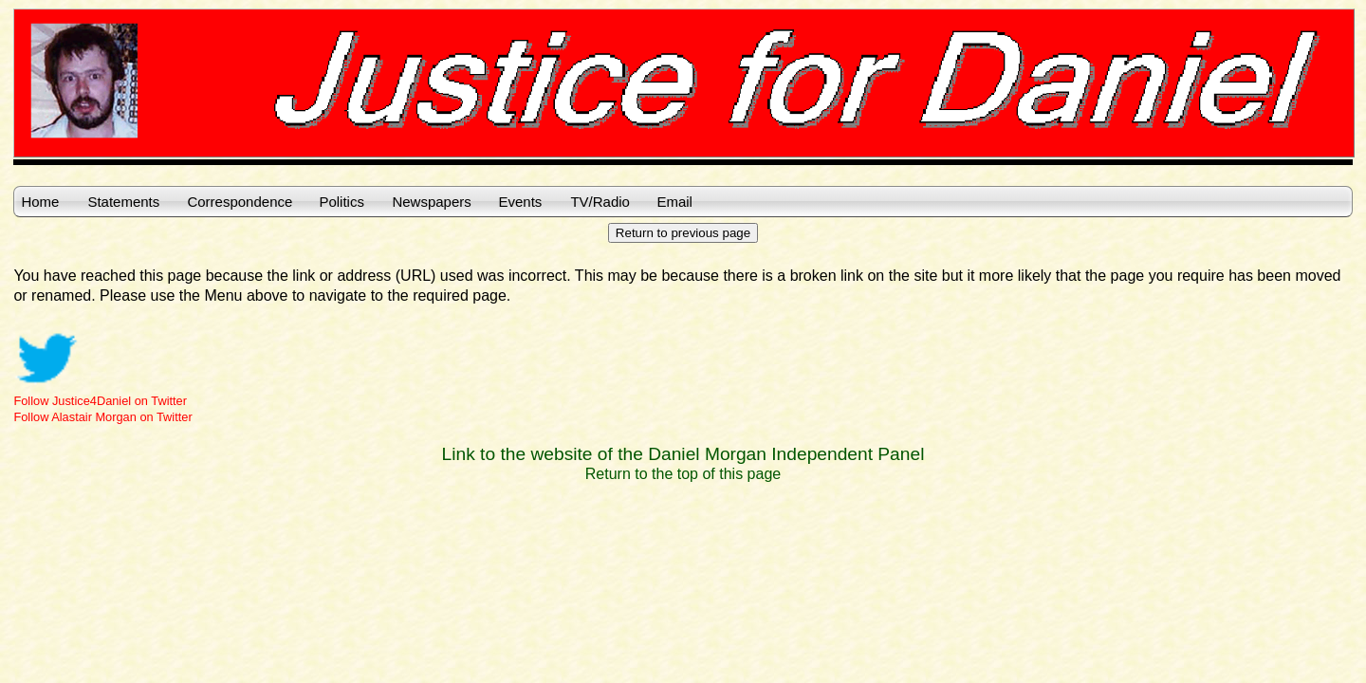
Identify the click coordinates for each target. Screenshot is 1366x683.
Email (674, 202)
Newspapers (431, 202)
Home (40, 202)
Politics (341, 202)
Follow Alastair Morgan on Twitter (102, 417)
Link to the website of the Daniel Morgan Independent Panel (683, 454)
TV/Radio (600, 202)
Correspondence (239, 202)
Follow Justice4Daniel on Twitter (100, 401)
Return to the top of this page (683, 474)
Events (520, 202)
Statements (123, 202)
